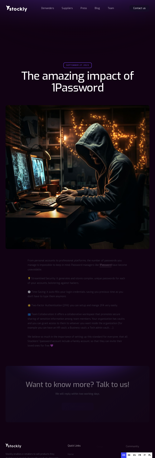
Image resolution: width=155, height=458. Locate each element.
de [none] (129, 455)
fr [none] (139, 455)
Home (71, 454)
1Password (105, 265)
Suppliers (67, 8)
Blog (97, 8)
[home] (17, 8)
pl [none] (149, 455)
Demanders (47, 8)
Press (83, 8)
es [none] (134, 455)
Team (111, 8)
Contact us (139, 8)
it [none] (145, 455)
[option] (129, 455)
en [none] (123, 455)
